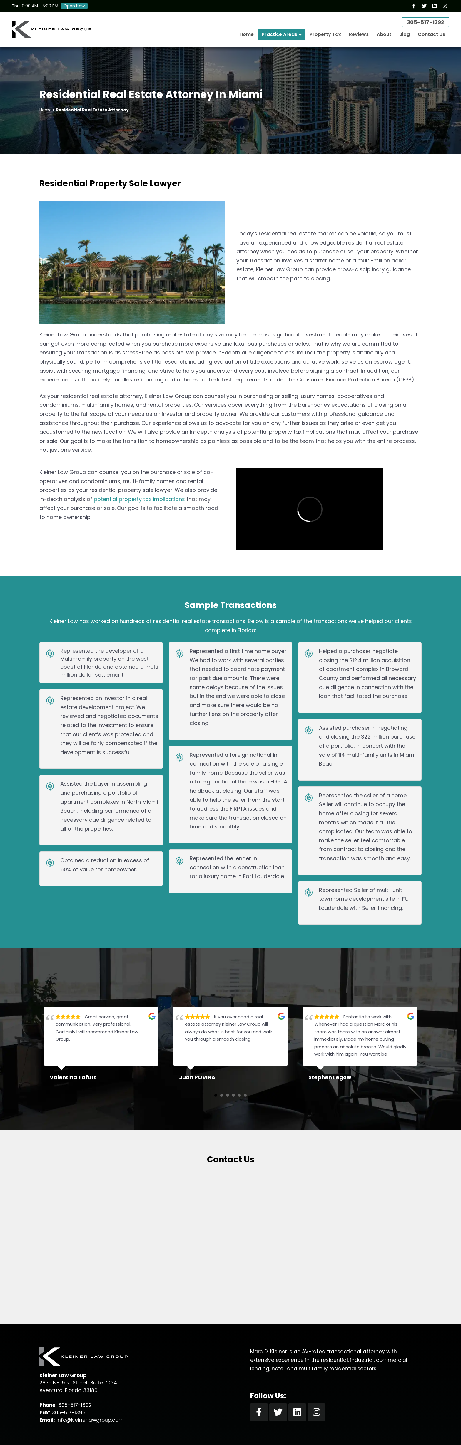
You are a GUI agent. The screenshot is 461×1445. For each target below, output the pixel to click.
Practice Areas (279, 34)
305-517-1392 (425, 22)
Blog (404, 34)
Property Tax (325, 34)
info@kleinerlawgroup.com (90, 1420)
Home (247, 34)
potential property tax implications (139, 499)
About (384, 34)
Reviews (359, 34)
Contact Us (431, 34)
